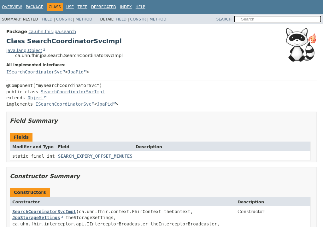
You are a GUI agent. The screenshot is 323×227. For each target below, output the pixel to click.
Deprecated (103, 7)
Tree (82, 7)
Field (47, 19)
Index (126, 7)
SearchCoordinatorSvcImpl (73, 91)
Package (34, 7)
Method (84, 19)
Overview (12, 7)
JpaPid (76, 71)
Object (35, 97)
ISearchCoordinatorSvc (34, 71)
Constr (64, 19)
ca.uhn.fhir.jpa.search (52, 31)
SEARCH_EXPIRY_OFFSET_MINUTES (95, 156)
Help (140, 7)
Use (70, 7)
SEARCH (224, 19)
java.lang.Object (24, 50)
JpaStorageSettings (36, 217)
